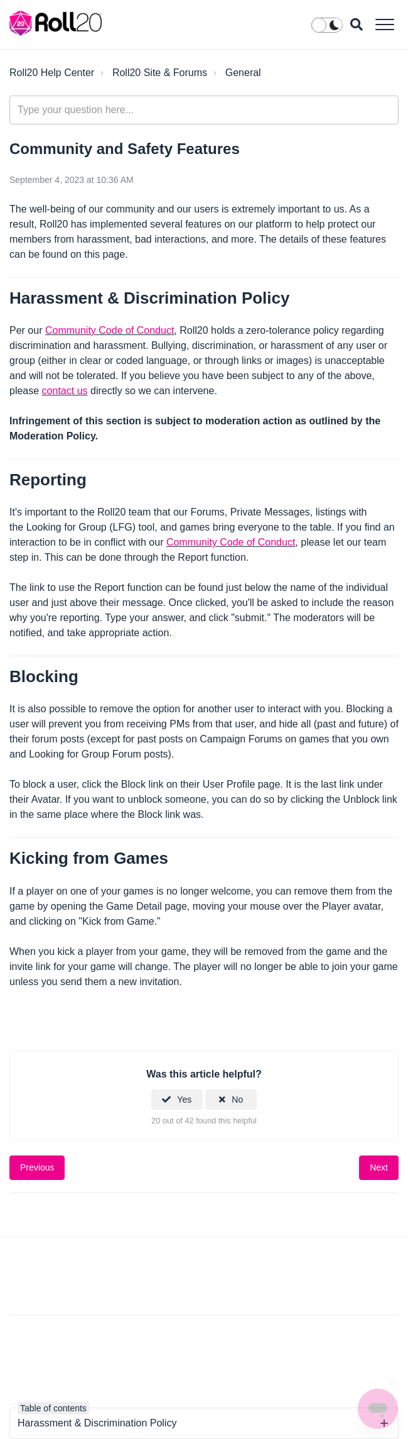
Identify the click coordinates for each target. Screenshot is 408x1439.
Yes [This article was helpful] (184, 1099)
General (243, 72)
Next (379, 1167)
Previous (37, 1167)
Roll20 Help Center (51, 72)
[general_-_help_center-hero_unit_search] (204, 110)
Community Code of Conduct (109, 330)
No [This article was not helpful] (237, 1099)
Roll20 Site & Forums (159, 72)
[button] (384, 24)
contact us (65, 390)
